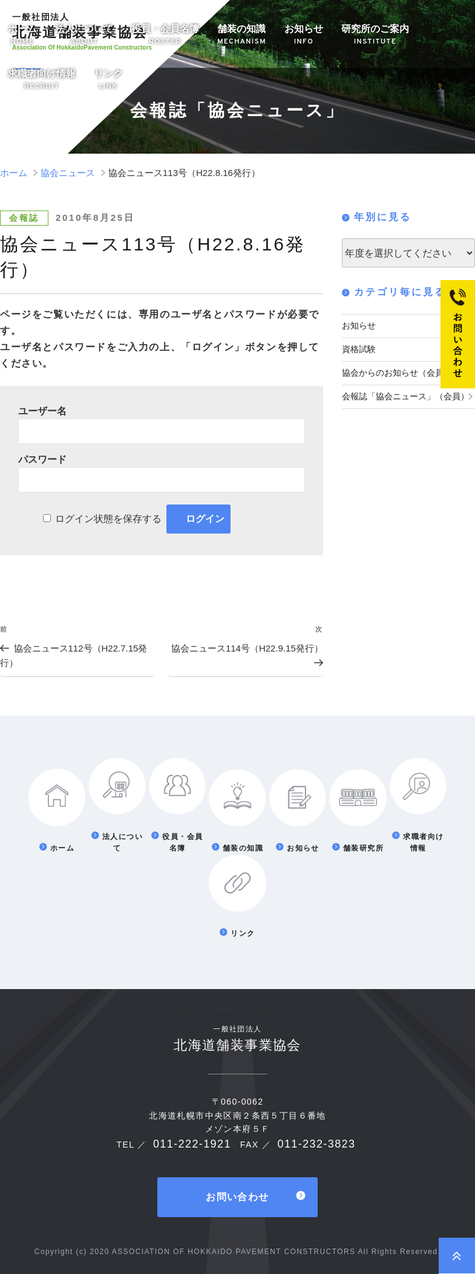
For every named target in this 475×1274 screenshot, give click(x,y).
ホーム (22, 35)
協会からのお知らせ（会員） (397, 371)
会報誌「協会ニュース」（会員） (405, 393)
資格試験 (359, 348)
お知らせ (303, 35)
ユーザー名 (42, 411)
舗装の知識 (241, 35)
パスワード (42, 459)
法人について (84, 35)
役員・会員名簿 (165, 35)
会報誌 (24, 218)
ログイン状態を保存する (108, 519)
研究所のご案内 (375, 35)
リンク (108, 80)
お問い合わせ (237, 1195)
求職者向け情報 (42, 80)
